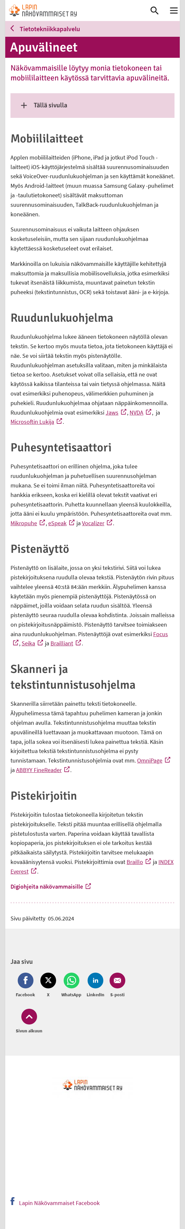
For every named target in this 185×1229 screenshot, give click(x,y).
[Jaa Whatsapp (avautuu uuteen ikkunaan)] (71, 985)
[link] (78, 10)
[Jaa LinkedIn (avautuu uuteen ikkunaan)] (95, 985)
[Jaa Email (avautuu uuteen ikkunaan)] (116, 985)
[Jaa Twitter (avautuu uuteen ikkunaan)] (48, 985)
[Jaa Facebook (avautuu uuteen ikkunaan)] (27, 985)
